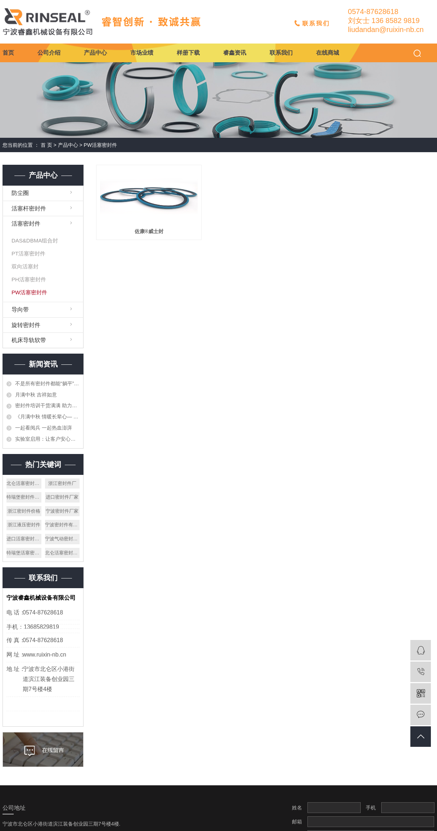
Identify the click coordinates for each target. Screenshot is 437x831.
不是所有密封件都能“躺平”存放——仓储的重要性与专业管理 (47, 383)
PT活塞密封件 (28, 253)
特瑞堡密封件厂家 (23, 497)
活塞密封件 (26, 224)
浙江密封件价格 (24, 511)
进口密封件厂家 (62, 497)
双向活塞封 (25, 266)
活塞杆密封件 (29, 208)
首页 (8, 53)
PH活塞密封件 (29, 279)
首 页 (46, 145)
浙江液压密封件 (24, 524)
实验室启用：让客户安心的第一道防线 (47, 439)
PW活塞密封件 (100, 145)
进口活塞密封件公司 (23, 538)
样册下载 (188, 53)
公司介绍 (48, 53)
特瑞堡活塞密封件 (23, 552)
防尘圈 (20, 193)
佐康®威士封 (149, 231)
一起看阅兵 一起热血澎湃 (43, 428)
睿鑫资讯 (234, 53)
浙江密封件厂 (62, 483)
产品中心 (95, 53)
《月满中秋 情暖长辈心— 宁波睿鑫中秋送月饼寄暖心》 (47, 416)
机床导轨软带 (29, 340)
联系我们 (281, 53)
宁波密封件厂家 (62, 511)
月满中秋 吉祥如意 (36, 395)
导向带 (20, 309)
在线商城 (327, 53)
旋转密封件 (26, 325)
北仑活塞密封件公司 (62, 552)
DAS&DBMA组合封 (35, 240)
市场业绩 (141, 53)
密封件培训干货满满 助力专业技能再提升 (47, 405)
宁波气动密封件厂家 (62, 538)
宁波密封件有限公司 (62, 524)
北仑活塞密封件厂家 (23, 483)
